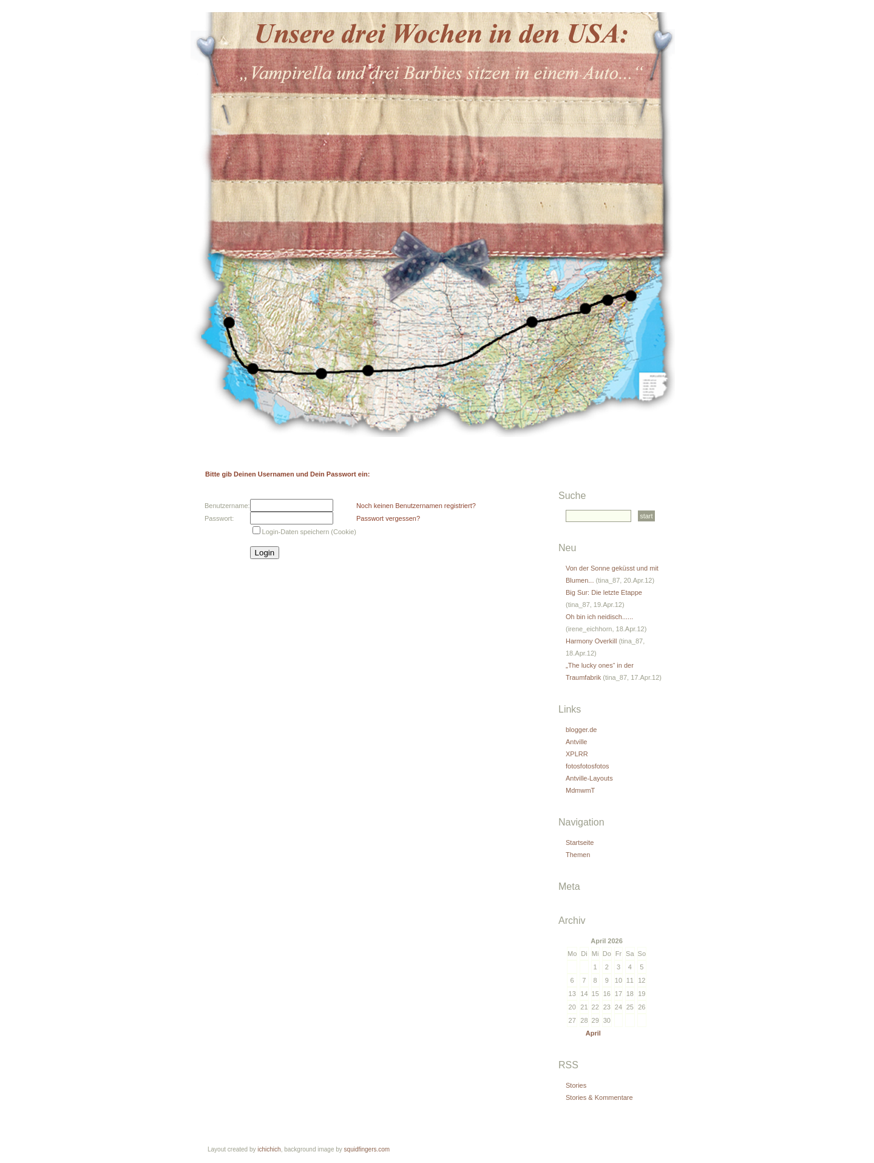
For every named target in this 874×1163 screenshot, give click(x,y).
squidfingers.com (367, 1149)
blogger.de (581, 729)
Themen (578, 854)
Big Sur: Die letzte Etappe (604, 592)
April (593, 1033)
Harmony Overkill (591, 641)
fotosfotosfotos (587, 766)
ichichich (268, 1149)
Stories (576, 1085)
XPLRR (577, 754)
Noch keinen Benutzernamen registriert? (416, 505)
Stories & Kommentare (599, 1097)
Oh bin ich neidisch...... (599, 616)
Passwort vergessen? (388, 518)
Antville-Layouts (589, 778)
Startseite (580, 842)
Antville (576, 741)
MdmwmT (580, 790)
